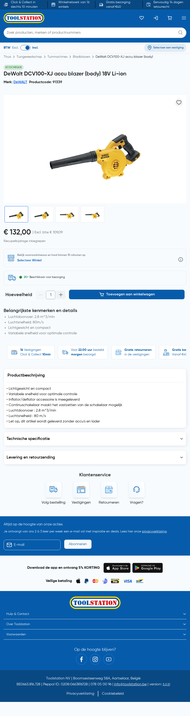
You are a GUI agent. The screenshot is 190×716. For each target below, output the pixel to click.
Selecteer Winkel (29, 260)
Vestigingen (81, 502)
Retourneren (109, 502)
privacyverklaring (154, 531)
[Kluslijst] (141, 17)
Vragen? (136, 502)
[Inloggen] (155, 17)
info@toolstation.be (130, 684)
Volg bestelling (53, 502)
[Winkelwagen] (169, 17)
